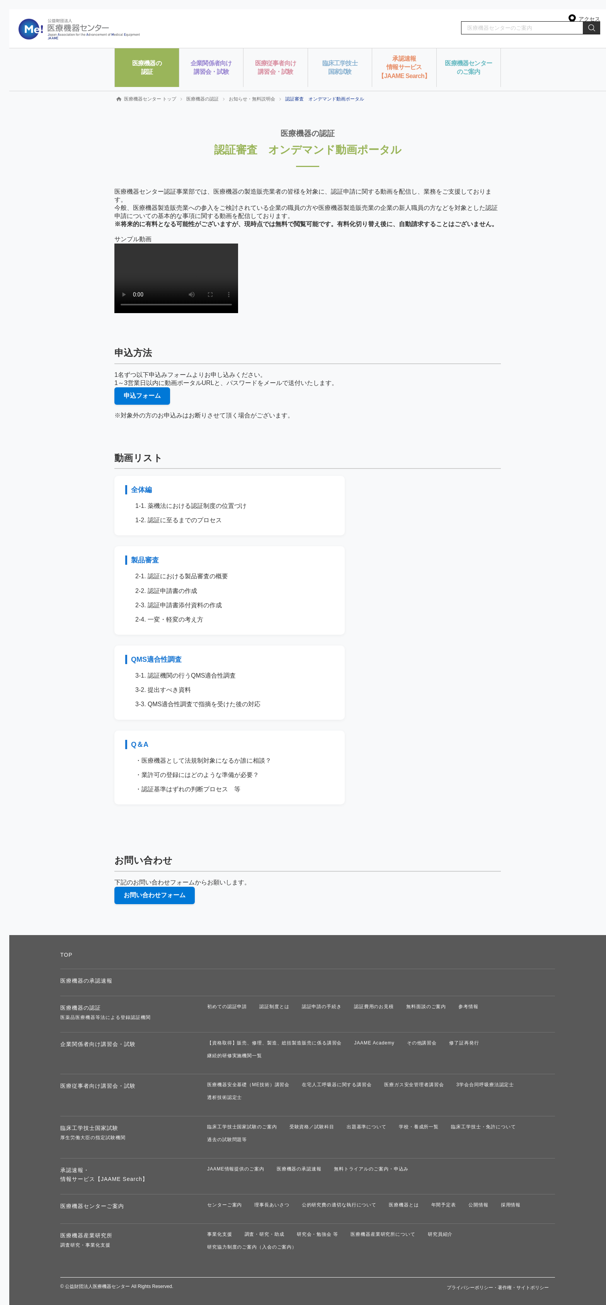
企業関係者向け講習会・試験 (98, 1044)
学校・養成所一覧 (419, 1127)
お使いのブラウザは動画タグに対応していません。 (176, 278)
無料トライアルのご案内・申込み (371, 1169)
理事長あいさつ (271, 1205)
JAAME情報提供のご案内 (235, 1169)
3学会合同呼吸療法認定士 (485, 1084)
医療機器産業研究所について (383, 1234)
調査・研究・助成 (264, 1234)
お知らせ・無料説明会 (252, 99)
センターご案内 (224, 1205)
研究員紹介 (440, 1234)
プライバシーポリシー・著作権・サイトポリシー (498, 1287)
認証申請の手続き (322, 1006)
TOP (66, 955)
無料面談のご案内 (426, 1006)
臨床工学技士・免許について (483, 1127)
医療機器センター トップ (150, 99)
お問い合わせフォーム (155, 895)
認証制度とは (274, 1006)
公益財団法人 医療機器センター (79, 28)
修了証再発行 (464, 1043)
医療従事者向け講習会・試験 (98, 1086)
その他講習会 (422, 1043)
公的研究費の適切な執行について (339, 1205)
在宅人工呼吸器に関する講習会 (337, 1084)
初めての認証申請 (227, 1006)
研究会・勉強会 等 (317, 1234)
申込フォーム (142, 395)
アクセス (589, 19)
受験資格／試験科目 (311, 1127)
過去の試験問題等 (227, 1139)
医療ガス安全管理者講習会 (414, 1084)
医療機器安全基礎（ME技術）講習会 (248, 1084)
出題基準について (366, 1127)
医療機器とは (404, 1205)
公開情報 (478, 1205)
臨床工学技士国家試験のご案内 (242, 1127)
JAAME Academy (374, 1043)
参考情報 (468, 1006)
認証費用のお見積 (374, 1006)
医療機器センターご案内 (92, 1206)
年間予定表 (443, 1205)
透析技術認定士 (224, 1097)
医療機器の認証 (202, 99)
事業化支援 (219, 1234)
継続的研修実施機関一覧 (234, 1055)
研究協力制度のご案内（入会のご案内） (252, 1247)
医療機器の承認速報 (86, 981)
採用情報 (511, 1205)
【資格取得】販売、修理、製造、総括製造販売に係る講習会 (274, 1043)
